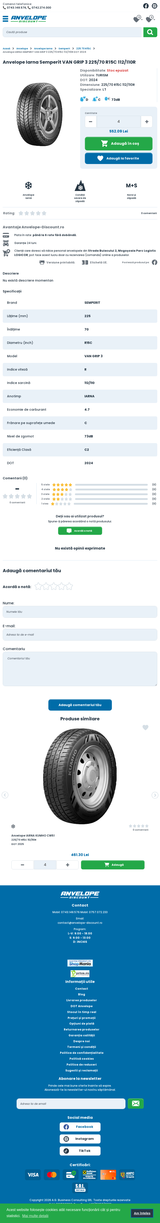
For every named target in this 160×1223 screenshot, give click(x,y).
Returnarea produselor (81, 1029)
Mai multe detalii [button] (35, 1216)
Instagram (79, 1139)
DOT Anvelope (82, 1006)
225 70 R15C (83, 48)
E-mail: (9, 626)
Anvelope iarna (43, 48)
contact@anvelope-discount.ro (80, 923)
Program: (80, 929)
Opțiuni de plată (81, 1023)
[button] (5, 795)
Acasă (6, 48)
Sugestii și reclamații (81, 1070)
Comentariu (14, 648)
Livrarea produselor (81, 1000)
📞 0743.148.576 (14, 8)
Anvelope (22, 48)
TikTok (77, 1151)
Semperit (64, 48)
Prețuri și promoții (82, 1018)
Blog (81, 994)
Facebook (78, 1127)
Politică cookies (81, 1059)
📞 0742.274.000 (39, 8)
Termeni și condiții (81, 1047)
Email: (80, 918)
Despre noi (81, 1041)
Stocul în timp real (81, 1012)
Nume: (8, 603)
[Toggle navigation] (5, 19)
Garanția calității (82, 1035)
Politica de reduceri (81, 1064)
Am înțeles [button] (142, 1213)
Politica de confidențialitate (81, 1053)
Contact (81, 989)
